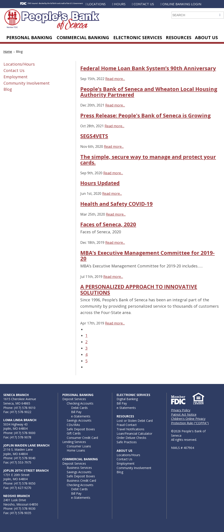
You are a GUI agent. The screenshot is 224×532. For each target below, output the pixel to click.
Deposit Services (74, 399)
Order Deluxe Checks (131, 438)
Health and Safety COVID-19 (116, 203)
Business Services (79, 468)
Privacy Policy (180, 410)
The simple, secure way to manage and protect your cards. (148, 159)
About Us (206, 37)
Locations (96, 4)
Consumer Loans (79, 446)
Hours (120, 4)
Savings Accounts (79, 420)
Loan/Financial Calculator (134, 433)
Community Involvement (27, 83)
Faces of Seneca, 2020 (108, 224)
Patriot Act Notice (183, 414)
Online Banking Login (181, 4)
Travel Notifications (130, 429)
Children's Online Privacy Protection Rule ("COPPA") (190, 421)
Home (7, 51)
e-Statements (80, 416)
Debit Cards (79, 408)
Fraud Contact (127, 425)
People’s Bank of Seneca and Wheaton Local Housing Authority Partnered (148, 91)
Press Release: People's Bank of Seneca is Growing (145, 115)
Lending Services (74, 442)
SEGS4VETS (94, 136)
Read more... (115, 78)
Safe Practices (127, 442)
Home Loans (76, 450)
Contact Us (144, 4)
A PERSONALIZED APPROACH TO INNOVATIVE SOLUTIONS (138, 289)
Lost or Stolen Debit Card (135, 421)
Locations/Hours (19, 64)
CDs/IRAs (73, 425)
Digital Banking (127, 399)
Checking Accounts (80, 403)
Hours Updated (100, 183)
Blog (19, 51)
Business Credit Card (81, 480)
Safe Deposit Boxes (81, 429)
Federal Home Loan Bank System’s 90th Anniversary (148, 68)
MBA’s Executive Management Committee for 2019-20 (147, 255)
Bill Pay (76, 412)
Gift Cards (74, 433)
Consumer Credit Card (82, 438)
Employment (16, 76)
